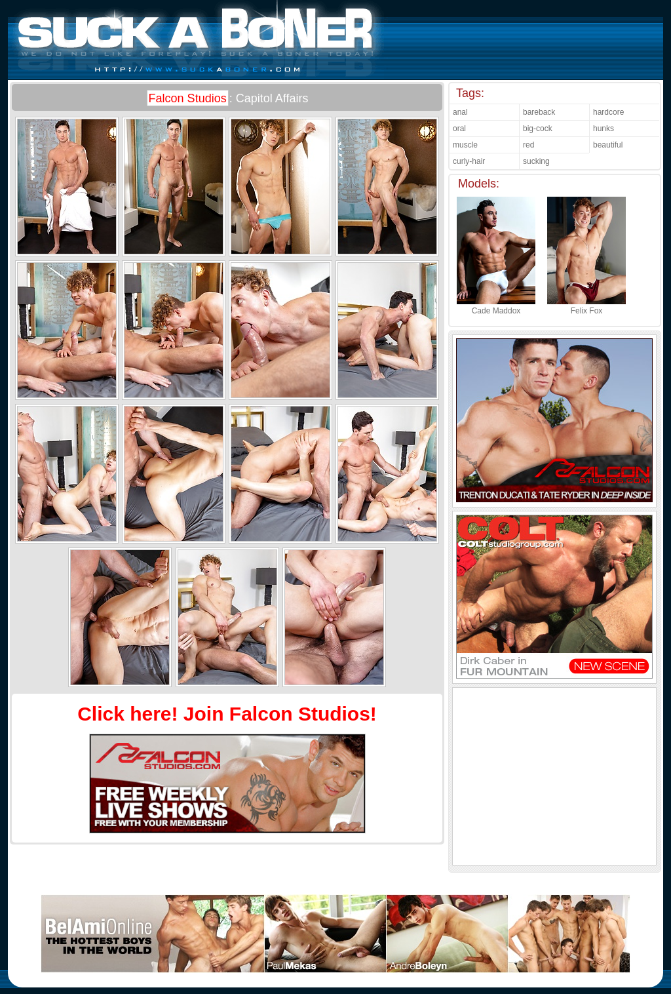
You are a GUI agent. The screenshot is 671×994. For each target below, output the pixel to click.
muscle (465, 144)
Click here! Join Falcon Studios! (227, 714)
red (528, 144)
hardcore (608, 112)
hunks (603, 128)
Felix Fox (586, 306)
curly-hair (469, 161)
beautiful (608, 144)
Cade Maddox (496, 306)
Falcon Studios (188, 98)
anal (460, 112)
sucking (536, 161)
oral (459, 128)
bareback (539, 112)
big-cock (537, 128)
